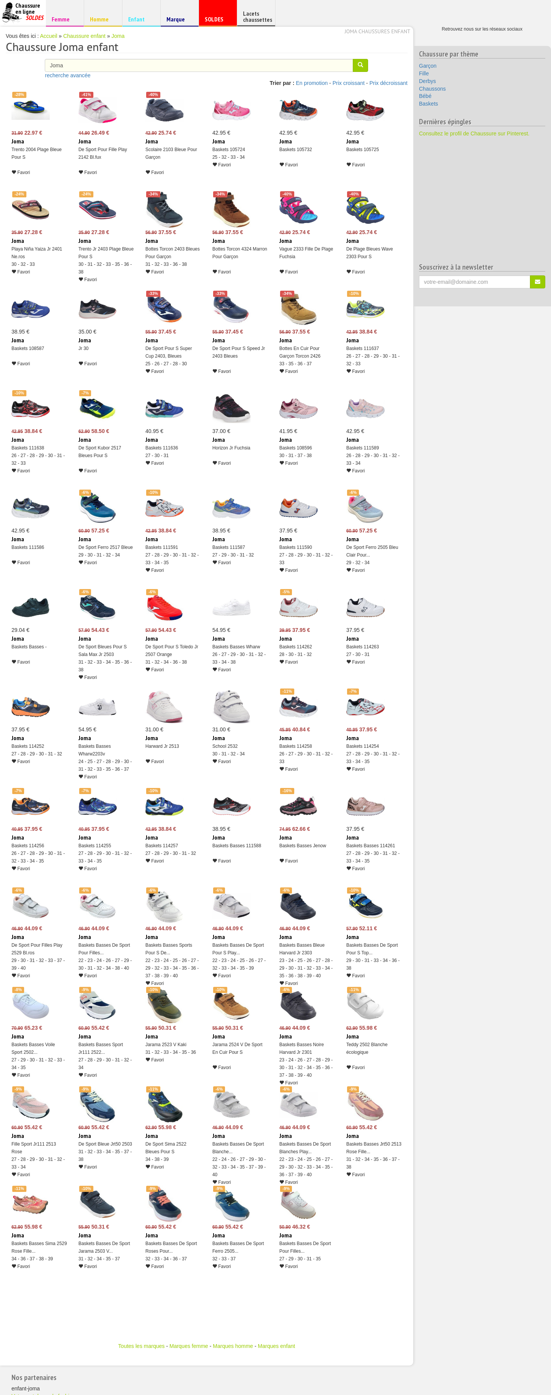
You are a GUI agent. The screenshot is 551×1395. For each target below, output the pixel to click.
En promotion (312, 83)
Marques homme (233, 1346)
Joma (117, 36)
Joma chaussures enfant (377, 31)
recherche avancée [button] (67, 75)
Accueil (48, 36)
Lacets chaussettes (257, 16)
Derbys (427, 81)
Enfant (140, 19)
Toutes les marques (141, 1346)
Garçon (428, 66)
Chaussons (432, 89)
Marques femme (189, 1346)
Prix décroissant (388, 83)
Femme (63, 19)
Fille (424, 73)
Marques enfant (276, 1346)
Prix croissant (349, 83)
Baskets (428, 104)
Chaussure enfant (84, 36)
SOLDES (216, 21)
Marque (178, 21)
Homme (102, 19)
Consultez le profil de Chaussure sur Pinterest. (474, 133)
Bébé (425, 96)
